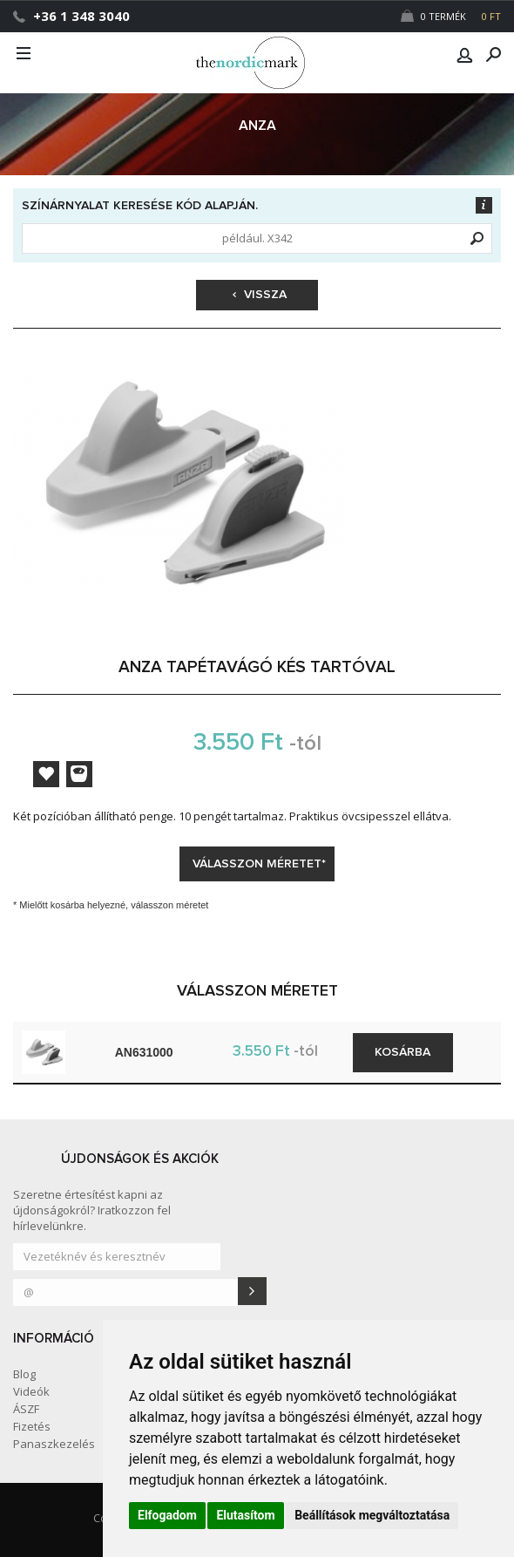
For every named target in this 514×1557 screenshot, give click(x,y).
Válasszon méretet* (259, 864)
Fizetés (32, 1426)
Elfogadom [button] (167, 1515)
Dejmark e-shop (257, 63)
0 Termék (451, 16)
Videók (31, 1391)
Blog (24, 1374)
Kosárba (402, 1052)
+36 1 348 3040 (81, 15)
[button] (465, 55)
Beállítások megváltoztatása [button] (372, 1515)
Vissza (260, 295)
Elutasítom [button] (245, 1515)
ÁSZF (26, 1409)
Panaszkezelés (54, 1444)
